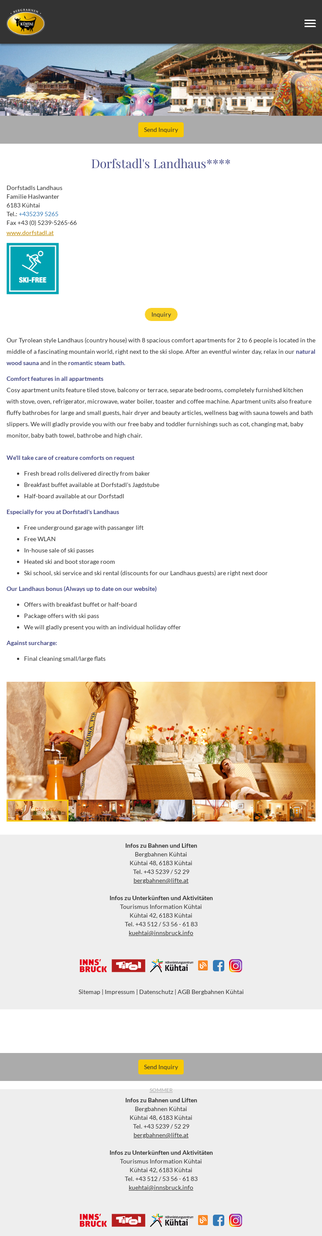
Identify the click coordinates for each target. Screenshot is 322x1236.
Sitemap (89, 991)
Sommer (161, 1090)
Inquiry (161, 314)
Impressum (120, 991)
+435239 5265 (38, 214)
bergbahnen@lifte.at (161, 880)
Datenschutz (156, 991)
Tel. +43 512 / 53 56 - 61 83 (161, 924)
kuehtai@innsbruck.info (161, 932)
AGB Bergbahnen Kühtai (211, 991)
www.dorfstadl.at (30, 232)
